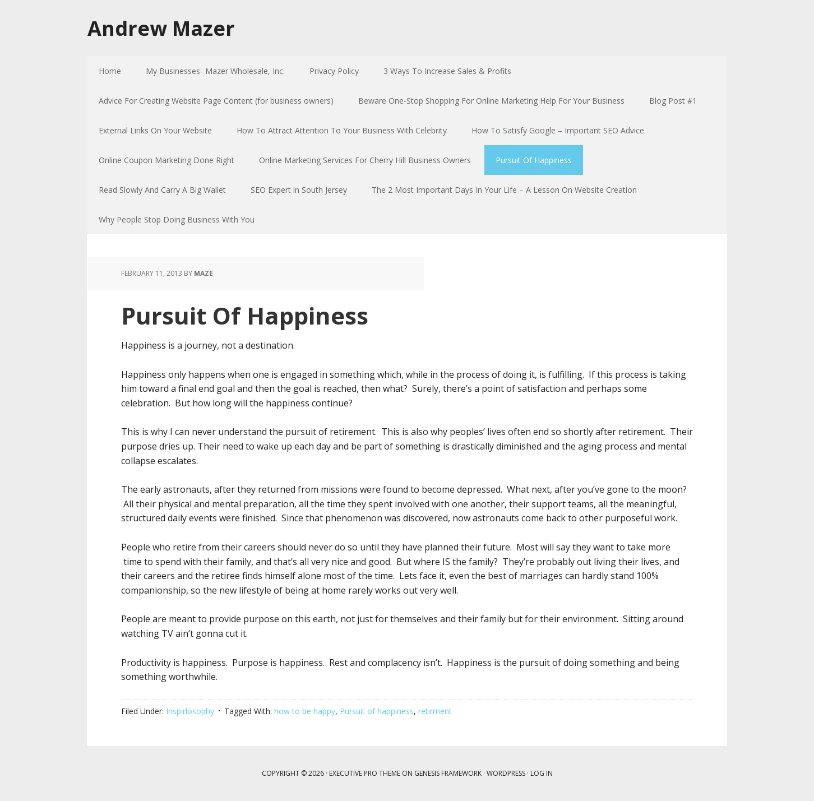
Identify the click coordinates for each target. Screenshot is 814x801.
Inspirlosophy (190, 711)
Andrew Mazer (161, 28)
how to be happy (304, 711)
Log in (541, 773)
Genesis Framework (448, 773)
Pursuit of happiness (377, 711)
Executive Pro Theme (364, 773)
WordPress (506, 773)
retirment (435, 711)
